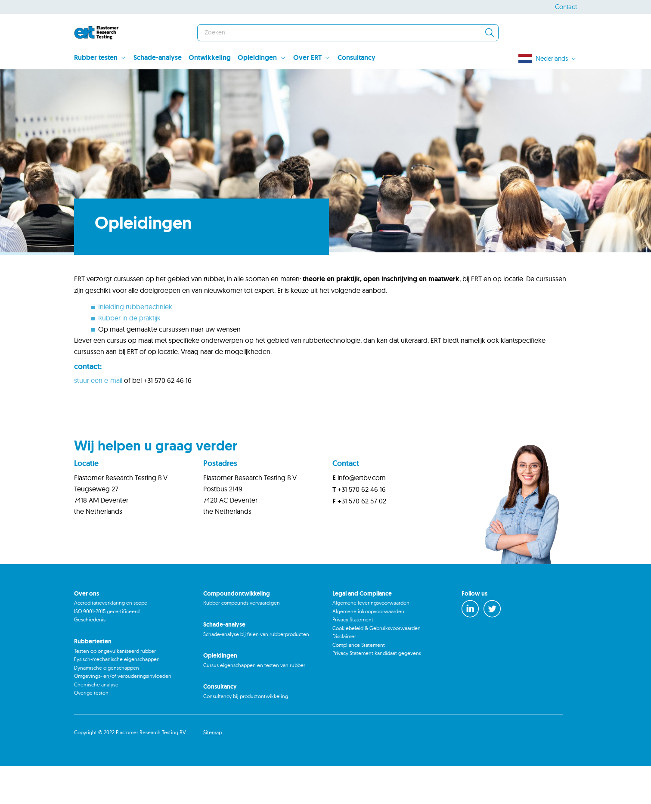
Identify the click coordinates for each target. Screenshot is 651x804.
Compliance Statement (358, 683)
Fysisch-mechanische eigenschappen (117, 697)
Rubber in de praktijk (129, 355)
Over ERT (307, 57)
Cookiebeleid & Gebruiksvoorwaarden (376, 666)
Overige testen (91, 730)
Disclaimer (344, 674)
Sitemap (212, 770)
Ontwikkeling (210, 57)
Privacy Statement (352, 657)
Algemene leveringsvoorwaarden (370, 640)
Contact (566, 7)
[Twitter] (492, 646)
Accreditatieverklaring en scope (110, 640)
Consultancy (356, 57)
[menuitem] (103, 58)
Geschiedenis (89, 657)
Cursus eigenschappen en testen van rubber (254, 703)
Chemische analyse (96, 722)
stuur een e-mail (98, 418)
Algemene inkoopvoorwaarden (368, 649)
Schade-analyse (157, 57)
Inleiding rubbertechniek (135, 344)
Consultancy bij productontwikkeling (245, 734)
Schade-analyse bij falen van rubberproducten (256, 672)
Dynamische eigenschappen (106, 705)
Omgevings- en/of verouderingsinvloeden (122, 714)
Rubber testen (96, 57)
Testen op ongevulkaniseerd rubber (115, 689)
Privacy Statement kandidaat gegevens (376, 691)
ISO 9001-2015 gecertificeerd (107, 649)
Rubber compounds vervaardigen (241, 640)
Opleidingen (257, 57)
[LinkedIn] (470, 646)
